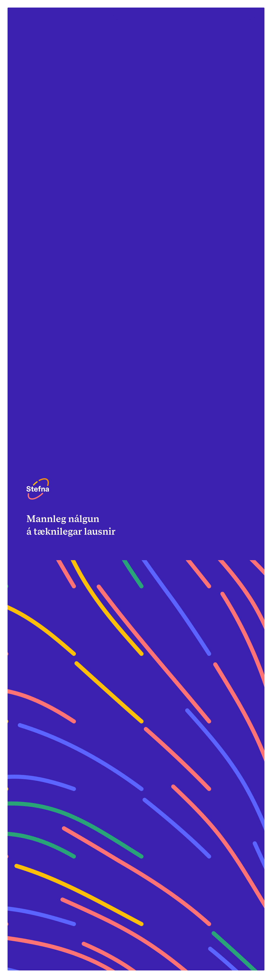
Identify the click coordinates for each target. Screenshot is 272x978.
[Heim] (37, 488)
